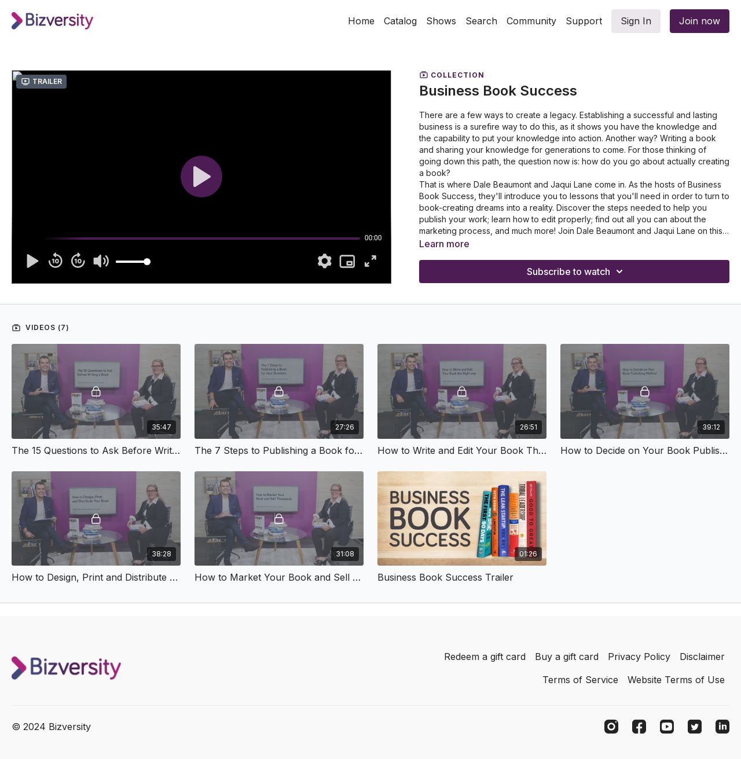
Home (361, 21)
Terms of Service (580, 679)
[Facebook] (639, 727)
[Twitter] (695, 727)
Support (584, 21)
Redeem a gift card (485, 656)
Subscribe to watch (576, 271)
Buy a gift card (567, 656)
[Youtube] (667, 727)
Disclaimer (702, 656)
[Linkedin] (722, 727)
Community (531, 21)
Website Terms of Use (676, 679)
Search (481, 21)
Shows (441, 21)
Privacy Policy (639, 656)
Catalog (400, 21)
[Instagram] (611, 727)
